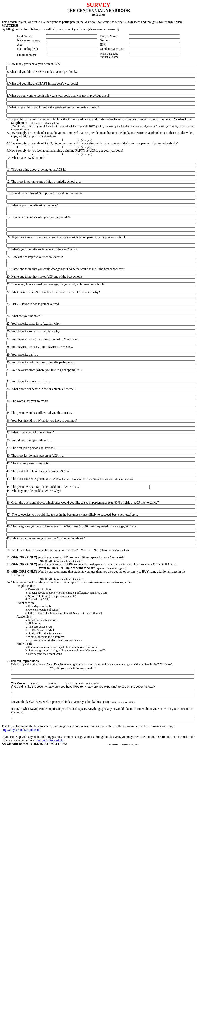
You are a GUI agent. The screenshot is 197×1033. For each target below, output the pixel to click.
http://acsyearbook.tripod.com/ (21, 729)
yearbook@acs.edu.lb (49, 740)
